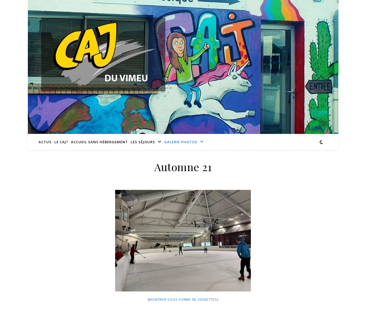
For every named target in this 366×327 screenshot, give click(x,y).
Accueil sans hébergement (99, 142)
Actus (45, 142)
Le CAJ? (61, 142)
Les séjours (143, 142)
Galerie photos (180, 142)
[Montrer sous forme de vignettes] (183, 299)
